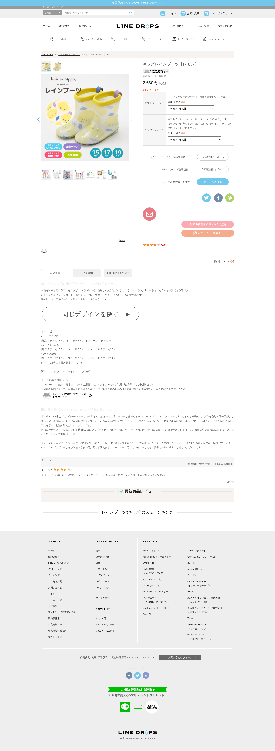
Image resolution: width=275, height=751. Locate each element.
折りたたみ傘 (102, 556)
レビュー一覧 (55, 599)
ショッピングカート (221, 13)
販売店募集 (54, 618)
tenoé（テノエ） (151, 585)
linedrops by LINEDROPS (156, 608)
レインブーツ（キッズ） (69, 54)
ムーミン (192, 563)
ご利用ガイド (179, 25)
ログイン (171, 13)
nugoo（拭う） (195, 569)
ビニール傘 (101, 569)
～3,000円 (101, 618)
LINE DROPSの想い (58, 563)
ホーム (46, 25)
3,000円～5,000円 (105, 624)
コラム (51, 593)
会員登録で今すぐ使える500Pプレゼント (137, 2)
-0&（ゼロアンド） (152, 579)
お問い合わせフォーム (180, 657)
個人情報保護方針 (57, 630)
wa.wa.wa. (193, 634)
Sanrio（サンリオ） (197, 550)
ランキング (54, 575)
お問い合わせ (224, 25)
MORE (230, 482)
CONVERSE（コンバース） (201, 556)
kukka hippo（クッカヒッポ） (158, 556)
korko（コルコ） (151, 550)
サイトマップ (55, 636)
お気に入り (193, 13)
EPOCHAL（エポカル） (199, 639)
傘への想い (64, 25)
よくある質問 (201, 25)
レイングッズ (102, 587)
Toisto (190, 618)
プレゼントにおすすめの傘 (62, 612)
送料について (224, 261)
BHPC (190, 591)
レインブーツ (102, 575)
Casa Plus (148, 614)
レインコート (102, 581)
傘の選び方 (85, 25)
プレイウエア (102, 598)
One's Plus (148, 563)
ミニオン (192, 575)
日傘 (98, 563)
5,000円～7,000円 (105, 630)
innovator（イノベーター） (156, 591)
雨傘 (98, 550)
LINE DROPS (47, 54)
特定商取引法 (55, 624)
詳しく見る (176, 102)
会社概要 (52, 606)
